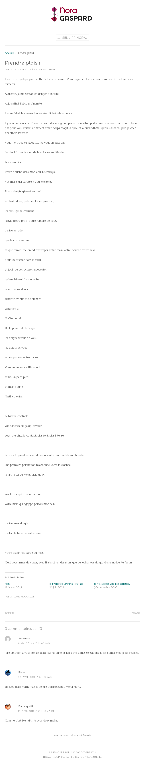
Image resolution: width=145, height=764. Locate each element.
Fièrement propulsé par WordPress (72, 752)
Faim (7, 583)
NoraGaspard (48, 69)
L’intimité (9, 612)
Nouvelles (27, 596)
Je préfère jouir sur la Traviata (66, 583)
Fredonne (135, 612)
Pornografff (25, 706)
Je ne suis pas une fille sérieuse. (112, 583)
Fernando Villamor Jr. (86, 757)
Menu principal (75, 38)
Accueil (9, 53)
